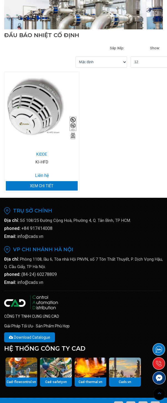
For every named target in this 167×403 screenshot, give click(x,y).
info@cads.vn (30, 225)
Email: (10, 225)
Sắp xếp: (36, 48)
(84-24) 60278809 (39, 263)
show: (107, 48)
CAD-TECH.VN (48, 395)
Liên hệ (42, 164)
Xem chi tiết (42, 175)
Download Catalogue (29, 326)
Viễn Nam (92, 395)
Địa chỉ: (11, 209)
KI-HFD (42, 150)
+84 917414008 (36, 217)
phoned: (12, 217)
